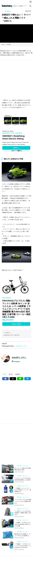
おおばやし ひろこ (21, 346)
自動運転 (17, 374)
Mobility (9, 44)
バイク (4, 374)
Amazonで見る (16, 324)
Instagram (16, 361)
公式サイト (16, 148)
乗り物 (10, 374)
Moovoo (25, 2)
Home (3, 44)
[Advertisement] (16, 78)
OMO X (7, 332)
